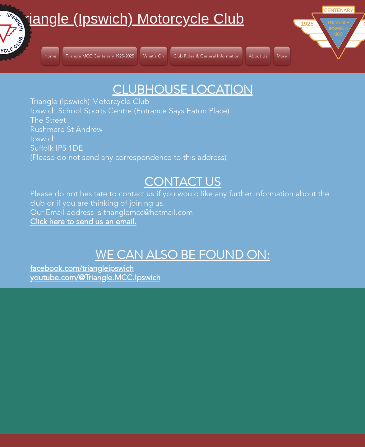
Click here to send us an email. (83, 221)
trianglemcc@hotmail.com (148, 212)
